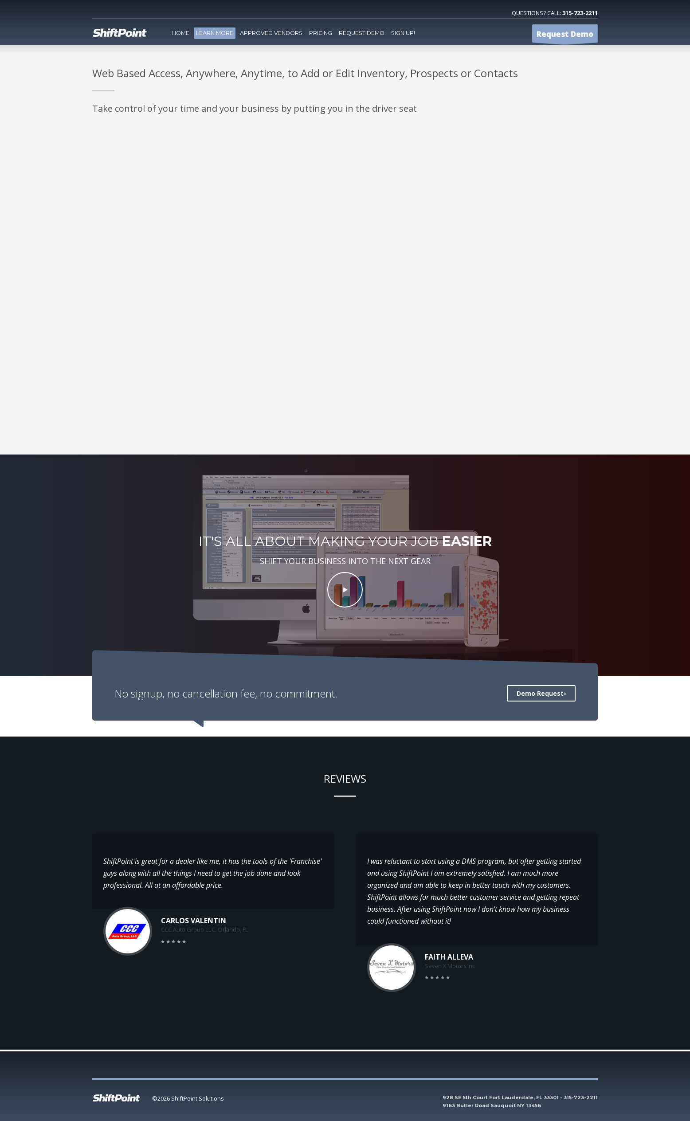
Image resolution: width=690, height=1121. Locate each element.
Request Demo (361, 33)
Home (180, 33)
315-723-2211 (580, 13)
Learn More (214, 33)
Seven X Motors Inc (450, 966)
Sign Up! (403, 33)
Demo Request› (541, 693)
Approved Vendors (271, 33)
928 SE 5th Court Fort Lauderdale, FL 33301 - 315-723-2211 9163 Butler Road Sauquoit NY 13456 (520, 1101)
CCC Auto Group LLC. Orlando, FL (204, 929)
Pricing (320, 33)
